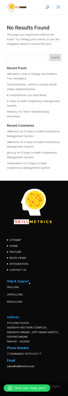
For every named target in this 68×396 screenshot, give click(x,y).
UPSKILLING (15, 294)
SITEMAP (15, 240)
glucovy (11, 152)
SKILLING (13, 287)
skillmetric (13, 131)
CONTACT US (17, 269)
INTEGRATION (18, 264)
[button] (27, 388)
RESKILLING (14, 301)
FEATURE (15, 252)
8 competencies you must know (26, 95)
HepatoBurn (14, 163)
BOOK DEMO (17, 258)
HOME (13, 246)
